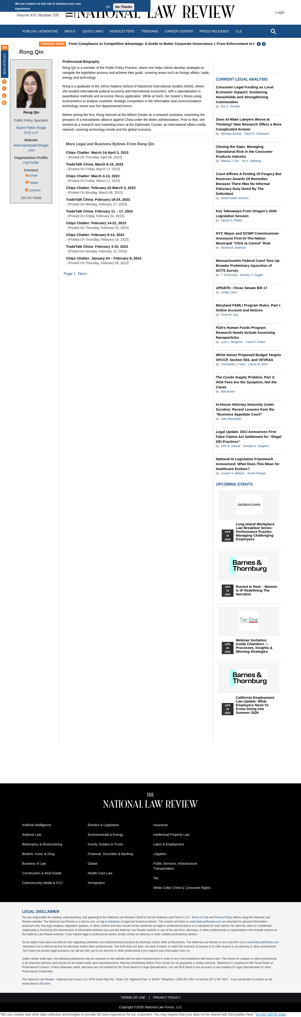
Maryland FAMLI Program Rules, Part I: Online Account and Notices (248, 307)
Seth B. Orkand (230, 446)
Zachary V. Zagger (251, 275)
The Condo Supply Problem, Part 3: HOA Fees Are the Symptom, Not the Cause (246, 382)
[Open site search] (273, 31)
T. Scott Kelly (229, 275)
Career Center (179, 31)
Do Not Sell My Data (271, 1014)
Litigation (159, 854)
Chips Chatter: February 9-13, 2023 (95, 235)
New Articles (4, 64)
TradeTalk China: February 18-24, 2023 (98, 199)
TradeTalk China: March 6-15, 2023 (94, 164)
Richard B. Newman (233, 247)
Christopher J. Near (233, 364)
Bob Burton (228, 391)
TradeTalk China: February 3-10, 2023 (97, 246)
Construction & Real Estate (42, 873)
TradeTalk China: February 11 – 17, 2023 (99, 211)
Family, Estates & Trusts (105, 844)
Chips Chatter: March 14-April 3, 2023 (97, 152)
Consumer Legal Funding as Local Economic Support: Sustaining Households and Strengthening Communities (244, 94)
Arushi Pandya (256, 473)
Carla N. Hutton (255, 342)
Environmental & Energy (105, 834)
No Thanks (123, 7)
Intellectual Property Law (171, 834)
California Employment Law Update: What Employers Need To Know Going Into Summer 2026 (255, 705)
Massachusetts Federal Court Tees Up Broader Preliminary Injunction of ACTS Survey (248, 265)
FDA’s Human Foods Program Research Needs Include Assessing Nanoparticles (245, 332)
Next (264, 44)
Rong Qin (31, 112)
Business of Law (34, 863)
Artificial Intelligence (36, 825)
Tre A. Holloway (251, 161)
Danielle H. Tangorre (256, 446)
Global (92, 863)
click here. (45, 983)
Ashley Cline (229, 292)
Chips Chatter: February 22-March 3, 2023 (100, 188)
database (114, 921)
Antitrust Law (31, 834)
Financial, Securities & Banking (110, 854)
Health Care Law (100, 873)
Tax (155, 878)
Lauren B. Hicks (258, 364)
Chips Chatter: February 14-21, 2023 (96, 223)
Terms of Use (200, 917)
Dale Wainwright (231, 418)
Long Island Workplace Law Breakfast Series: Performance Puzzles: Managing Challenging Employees (255, 531)
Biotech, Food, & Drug (38, 854)
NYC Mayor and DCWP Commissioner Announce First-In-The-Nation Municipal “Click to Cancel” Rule (247, 238)
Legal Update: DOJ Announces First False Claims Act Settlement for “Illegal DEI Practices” (248, 437)
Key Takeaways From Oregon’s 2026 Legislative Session (246, 213)
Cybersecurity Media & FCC (42, 883)
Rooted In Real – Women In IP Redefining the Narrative (256, 590)
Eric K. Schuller (230, 106)
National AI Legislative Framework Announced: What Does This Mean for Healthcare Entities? (248, 464)
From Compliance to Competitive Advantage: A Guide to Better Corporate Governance (183, 44)
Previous (259, 44)
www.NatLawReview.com (205, 921)
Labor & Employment (168, 844)
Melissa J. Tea (230, 161)
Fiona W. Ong (229, 314)
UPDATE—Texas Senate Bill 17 (241, 288)
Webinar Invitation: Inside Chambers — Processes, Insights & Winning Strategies (254, 645)
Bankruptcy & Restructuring (42, 844)
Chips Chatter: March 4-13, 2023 (92, 176)
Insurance (160, 825)
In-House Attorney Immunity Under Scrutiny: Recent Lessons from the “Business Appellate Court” (245, 409)
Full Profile (31, 163)
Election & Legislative (103, 825)
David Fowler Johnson (235, 198)
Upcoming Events (234, 484)
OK (108, 7)
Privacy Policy (223, 917)
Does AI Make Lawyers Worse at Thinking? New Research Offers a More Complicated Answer (248, 124)
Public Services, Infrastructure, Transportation (175, 866)
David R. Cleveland (256, 133)
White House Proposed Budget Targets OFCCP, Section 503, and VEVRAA (248, 357)
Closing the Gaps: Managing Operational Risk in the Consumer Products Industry (244, 151)
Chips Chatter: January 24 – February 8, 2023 (103, 258)
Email (33, 175)
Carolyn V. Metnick (232, 473)
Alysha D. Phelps (231, 220)
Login (280, 12)
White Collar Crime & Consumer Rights (181, 888)
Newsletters (122, 31)
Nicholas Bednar (231, 133)
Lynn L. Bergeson (232, 342)
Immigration (96, 883)
